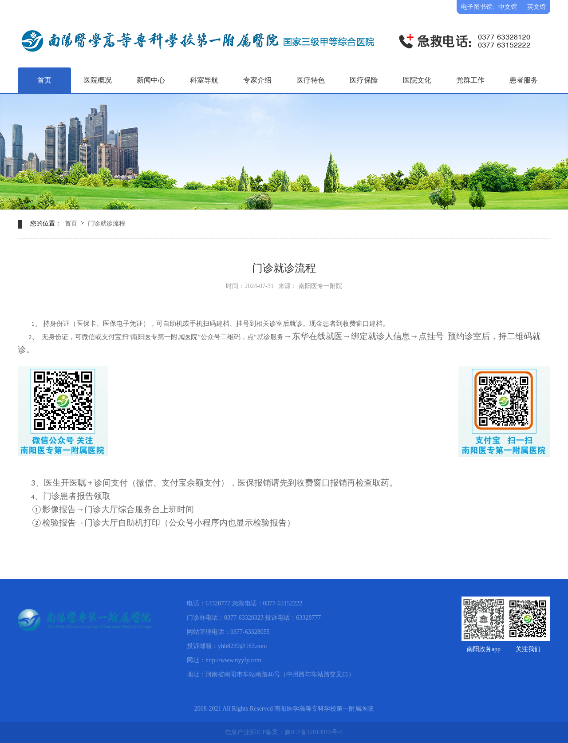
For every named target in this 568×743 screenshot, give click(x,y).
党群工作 (470, 80)
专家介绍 (257, 80)
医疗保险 (364, 80)
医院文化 (417, 80)
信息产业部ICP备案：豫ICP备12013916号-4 (284, 732)
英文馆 (536, 7)
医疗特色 (310, 80)
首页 (44, 80)
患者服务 (523, 80)
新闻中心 (151, 80)
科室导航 (204, 80)
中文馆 (507, 7)
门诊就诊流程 (106, 223)
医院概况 (97, 80)
